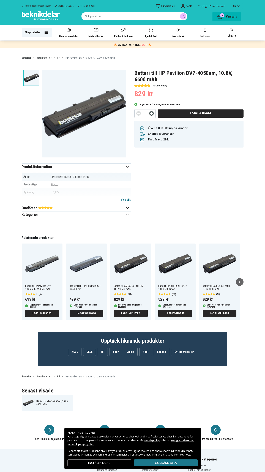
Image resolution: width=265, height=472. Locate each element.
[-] (138, 113)
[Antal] (145, 113)
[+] (151, 113)
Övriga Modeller (184, 352)
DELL (89, 352)
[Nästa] (240, 282)
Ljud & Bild (150, 32)
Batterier (205, 32)
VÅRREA (232, 32)
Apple (130, 352)
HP (58, 57)
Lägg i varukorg (200, 113)
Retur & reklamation (107, 469)
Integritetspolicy (150, 469)
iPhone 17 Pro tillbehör (199, 469)
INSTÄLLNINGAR (99, 463)
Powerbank (178, 32)
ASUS (75, 352)
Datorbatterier (43, 57)
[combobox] (134, 16)
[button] (76, 166)
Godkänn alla (166, 463)
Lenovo (161, 352)
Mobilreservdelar (68, 32)
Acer (146, 352)
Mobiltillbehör (95, 32)
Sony (116, 352)
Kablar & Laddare (123, 32)
